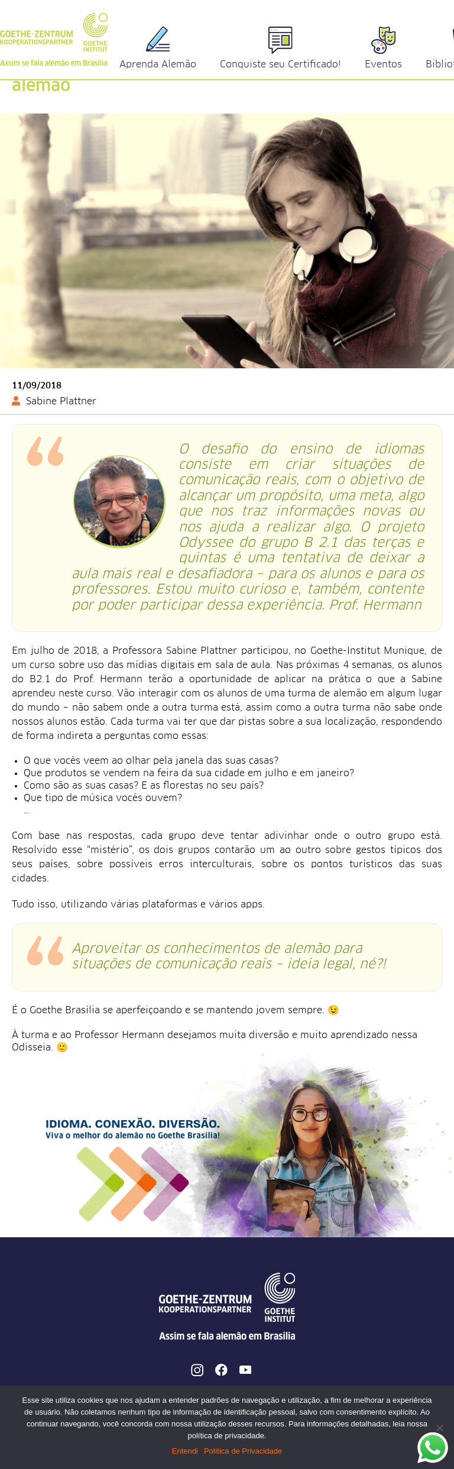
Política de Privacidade (243, 1451)
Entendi (185, 1451)
